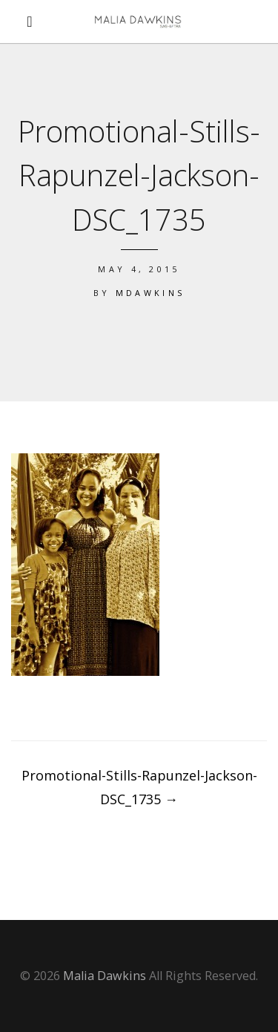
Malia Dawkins (104, 975)
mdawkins (150, 292)
